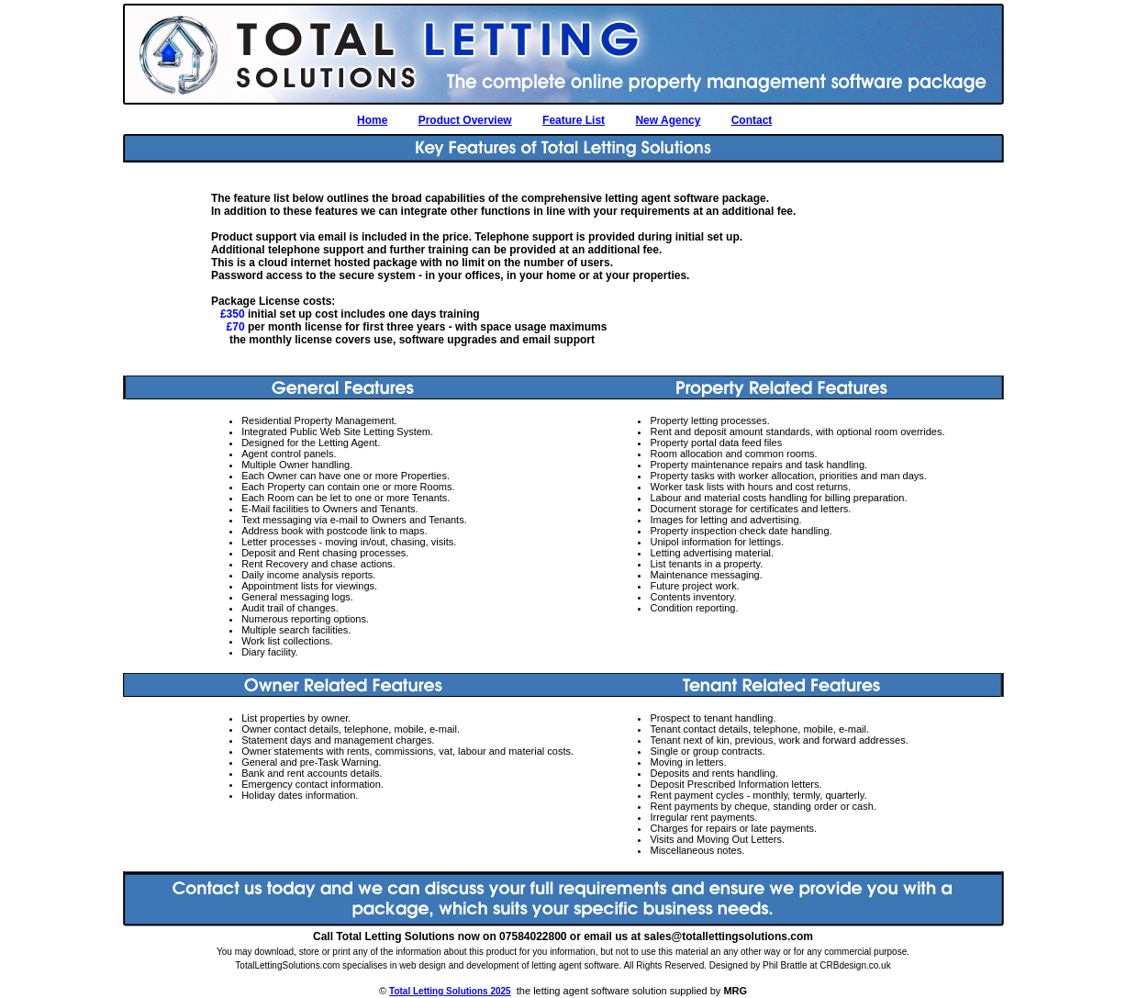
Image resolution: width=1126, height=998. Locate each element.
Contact (752, 120)
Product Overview (465, 120)
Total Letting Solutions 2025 (450, 991)
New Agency (667, 120)
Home (372, 120)
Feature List (573, 120)
